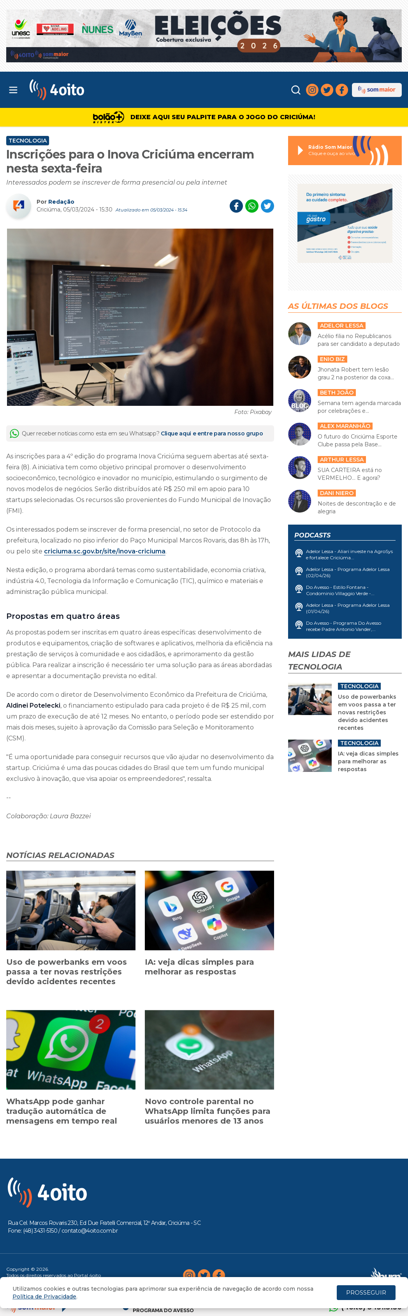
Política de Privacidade (44, 1296)
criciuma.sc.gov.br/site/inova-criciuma (104, 551)
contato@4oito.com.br (90, 1230)
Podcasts (312, 535)
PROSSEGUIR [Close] (366, 1292)
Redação (61, 201)
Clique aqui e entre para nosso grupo (212, 433)
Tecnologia (28, 140)
